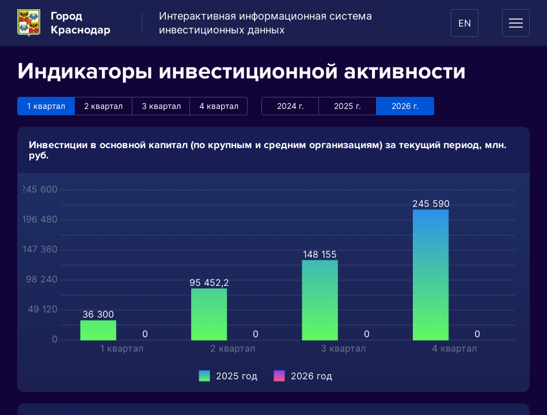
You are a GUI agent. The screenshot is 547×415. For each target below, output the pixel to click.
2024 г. (290, 106)
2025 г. (347, 106)
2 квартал (103, 106)
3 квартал (161, 106)
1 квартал (46, 106)
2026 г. (405, 106)
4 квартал (218, 106)
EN (464, 23)
